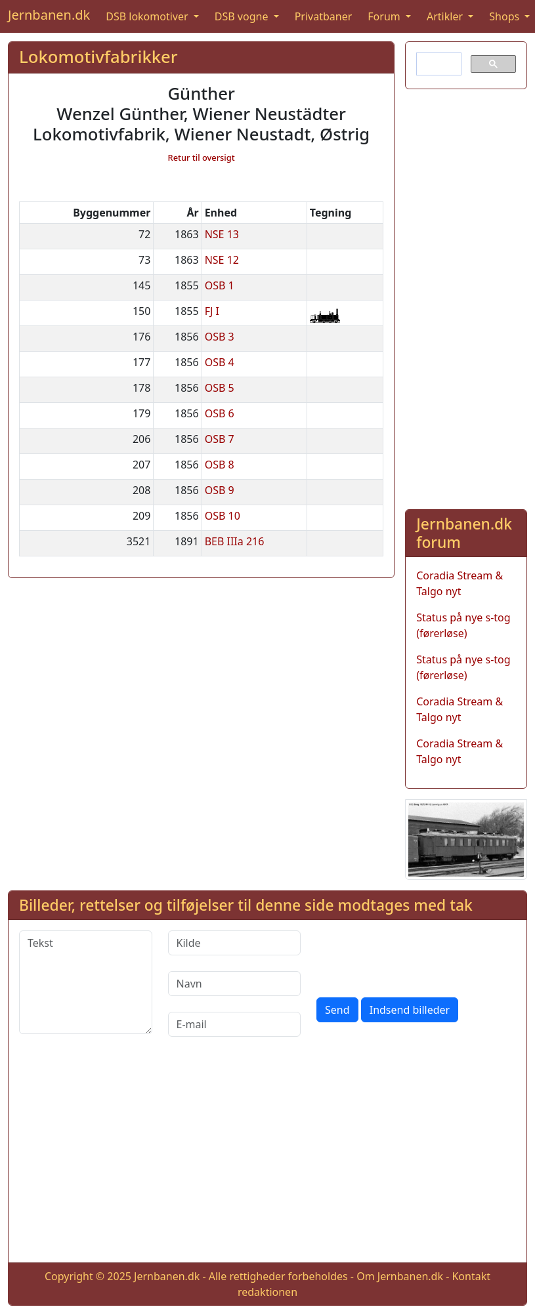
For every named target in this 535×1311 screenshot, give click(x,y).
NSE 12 (222, 260)
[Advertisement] (462, 296)
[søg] (437, 64)
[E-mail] (234, 1024)
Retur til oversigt (201, 157)
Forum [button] (385, 16)
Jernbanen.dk (49, 15)
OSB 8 (219, 464)
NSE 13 (222, 234)
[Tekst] (85, 982)
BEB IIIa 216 (235, 541)
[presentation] (416, 956)
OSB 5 (219, 388)
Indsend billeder (410, 1010)
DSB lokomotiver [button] (148, 16)
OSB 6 (219, 413)
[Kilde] (234, 942)
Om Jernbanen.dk (399, 1276)
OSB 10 (222, 516)
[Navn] (234, 983)
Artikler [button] (446, 16)
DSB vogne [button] (243, 16)
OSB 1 (219, 285)
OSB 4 (219, 362)
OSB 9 (219, 490)
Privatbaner (324, 16)
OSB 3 (219, 336)
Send (337, 1010)
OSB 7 (219, 439)
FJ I (212, 311)
